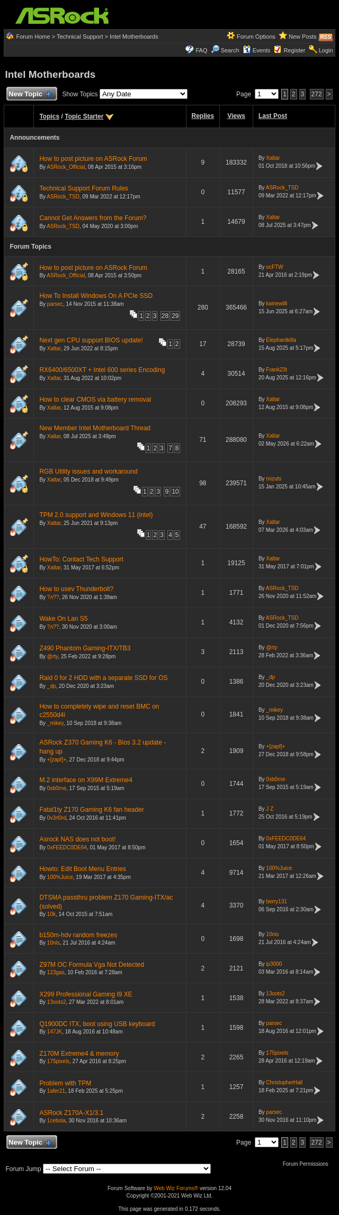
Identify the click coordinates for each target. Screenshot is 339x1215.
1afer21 (56, 1091)
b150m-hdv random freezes (78, 935)
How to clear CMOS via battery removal (95, 399)
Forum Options (256, 36)
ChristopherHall (284, 1082)
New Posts (303, 36)
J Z (269, 809)
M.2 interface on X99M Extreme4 (85, 780)
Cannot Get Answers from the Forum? (92, 218)
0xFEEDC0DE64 (67, 847)
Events (257, 50)
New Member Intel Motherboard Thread (94, 428)
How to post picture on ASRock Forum (93, 158)
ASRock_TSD (63, 197)
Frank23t (276, 370)
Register (295, 50)
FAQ (201, 50)
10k (51, 914)
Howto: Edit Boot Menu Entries (82, 869)
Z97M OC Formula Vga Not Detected (91, 964)
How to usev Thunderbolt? (76, 589)
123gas (56, 972)
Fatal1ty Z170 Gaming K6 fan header (91, 809)
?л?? (53, 597)
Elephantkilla (281, 340)
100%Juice (60, 877)
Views (236, 116)
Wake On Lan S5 (63, 618)
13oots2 (56, 1002)
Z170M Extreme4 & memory (79, 1053)
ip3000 (274, 964)
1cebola (56, 1120)
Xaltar (273, 158)
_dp (51, 686)
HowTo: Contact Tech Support (81, 559)
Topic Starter (84, 116)
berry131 (276, 901)
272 (316, 94)
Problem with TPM (65, 1083)
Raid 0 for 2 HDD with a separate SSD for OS (103, 678)
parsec (55, 304)
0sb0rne (56, 788)
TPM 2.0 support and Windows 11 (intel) (96, 515)
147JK (54, 1032)
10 (175, 491)
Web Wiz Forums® (176, 1188)
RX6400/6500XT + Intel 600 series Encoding (102, 370)
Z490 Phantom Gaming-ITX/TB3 (84, 648)
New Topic (29, 94)
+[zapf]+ (56, 760)
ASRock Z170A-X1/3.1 (71, 1113)
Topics (49, 116)
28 (165, 316)
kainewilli (276, 303)
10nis (53, 943)
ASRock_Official (66, 167)
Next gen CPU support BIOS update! (90, 340)
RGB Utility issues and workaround (88, 471)
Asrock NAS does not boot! (77, 839)
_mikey (55, 723)
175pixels (58, 1061)
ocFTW (274, 267)
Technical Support (80, 36)
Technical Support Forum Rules (83, 188)
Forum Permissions (308, 1164)
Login (326, 50)
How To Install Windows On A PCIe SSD (96, 296)
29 (175, 316)
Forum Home (33, 36)
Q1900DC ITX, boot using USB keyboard (97, 1024)
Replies (203, 116)
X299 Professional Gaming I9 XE (85, 994)
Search (230, 50)
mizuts (273, 479)
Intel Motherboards (134, 36)
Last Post (272, 116)
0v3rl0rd (56, 818)
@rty (52, 656)
